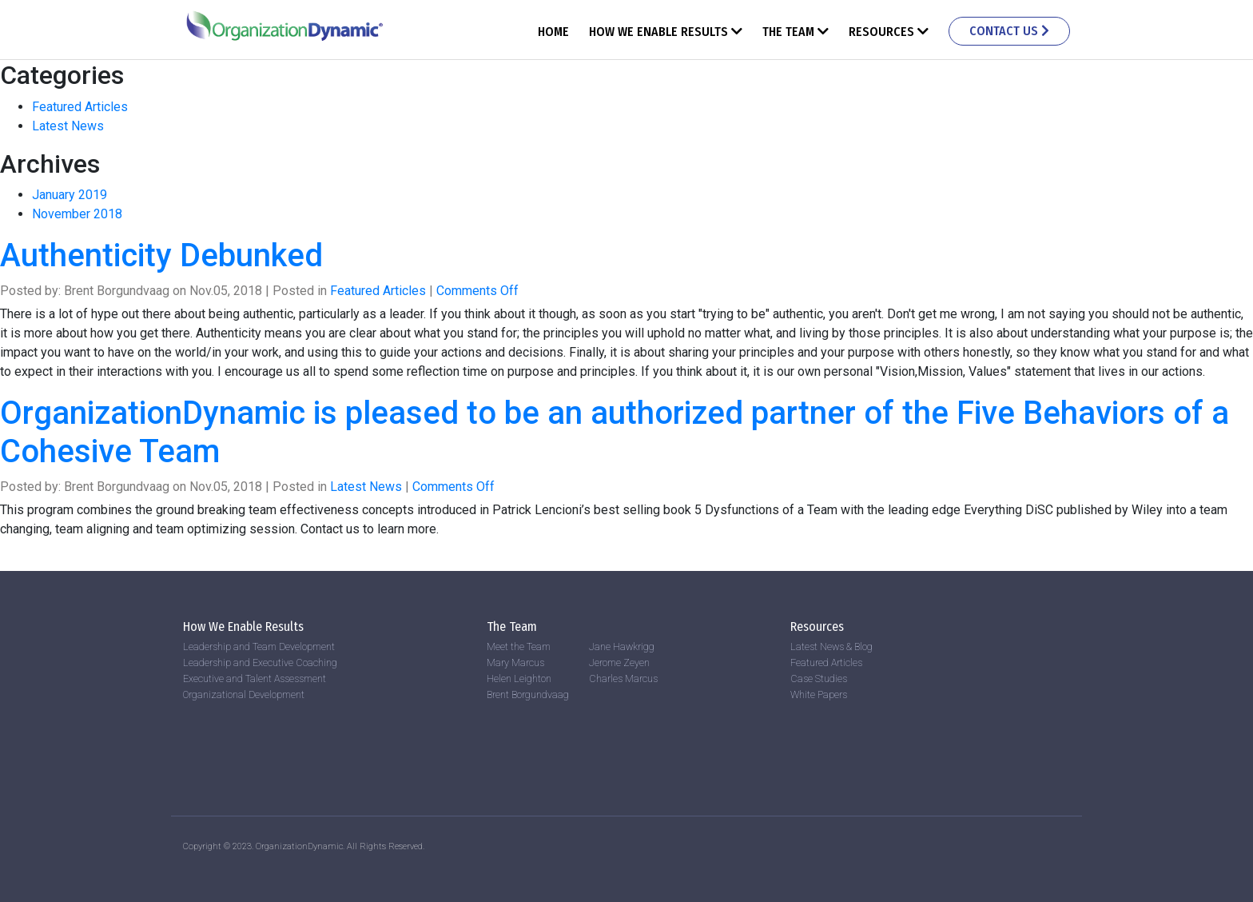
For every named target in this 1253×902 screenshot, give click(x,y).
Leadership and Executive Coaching (260, 663)
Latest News (68, 126)
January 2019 (69, 194)
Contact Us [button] (1009, 30)
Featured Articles (80, 106)
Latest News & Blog (831, 647)
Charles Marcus (623, 678)
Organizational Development (243, 694)
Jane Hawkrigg (621, 647)
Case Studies (818, 678)
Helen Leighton (519, 678)
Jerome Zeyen (619, 663)
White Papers (818, 694)
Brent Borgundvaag (528, 694)
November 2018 (77, 214)
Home (553, 31)
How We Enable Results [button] (665, 31)
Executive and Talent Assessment (254, 678)
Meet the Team (519, 647)
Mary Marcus (515, 663)
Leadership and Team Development (259, 647)
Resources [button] (889, 31)
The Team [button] (795, 31)
